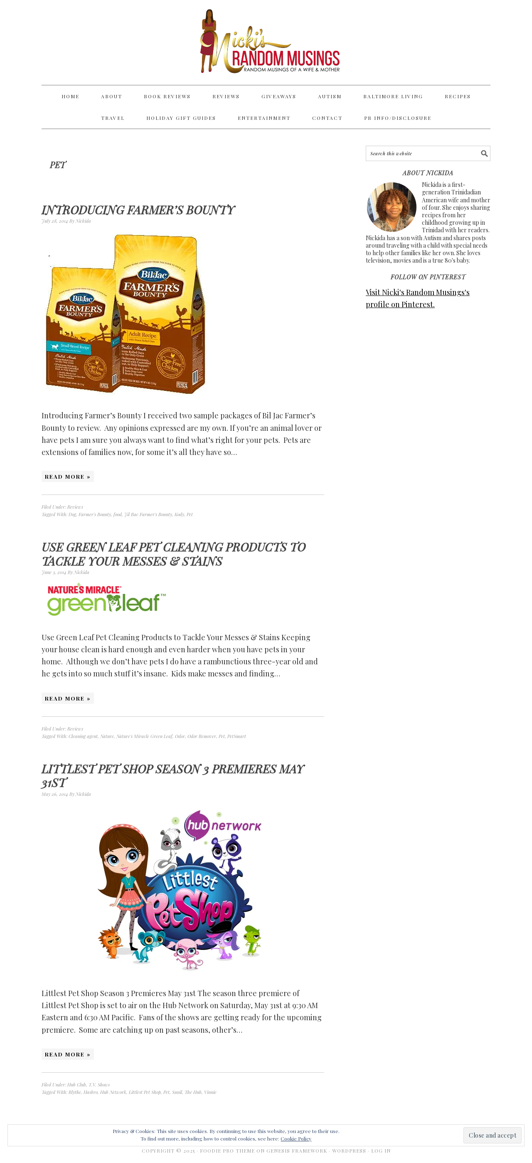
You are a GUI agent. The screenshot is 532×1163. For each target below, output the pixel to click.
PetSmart (236, 736)
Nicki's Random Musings (266, 42)
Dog (72, 514)
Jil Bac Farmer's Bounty (148, 514)
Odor (180, 736)
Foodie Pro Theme (227, 1150)
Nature (107, 736)
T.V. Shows (99, 1084)
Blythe (75, 1092)
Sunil (177, 1092)
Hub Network (113, 1092)
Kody (179, 514)
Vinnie (210, 1092)
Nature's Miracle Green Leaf (144, 736)
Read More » (68, 476)
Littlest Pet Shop (145, 1092)
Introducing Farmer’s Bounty (138, 209)
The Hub (193, 1092)
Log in (381, 1150)
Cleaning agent (83, 736)
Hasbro (91, 1092)
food (117, 514)
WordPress (349, 1150)
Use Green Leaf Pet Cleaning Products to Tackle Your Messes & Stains (173, 554)
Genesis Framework (296, 1150)
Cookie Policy (296, 1138)
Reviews (75, 507)
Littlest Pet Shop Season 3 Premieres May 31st (173, 775)
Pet (190, 514)
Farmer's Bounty (95, 514)
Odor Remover (201, 736)
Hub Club (76, 1084)
